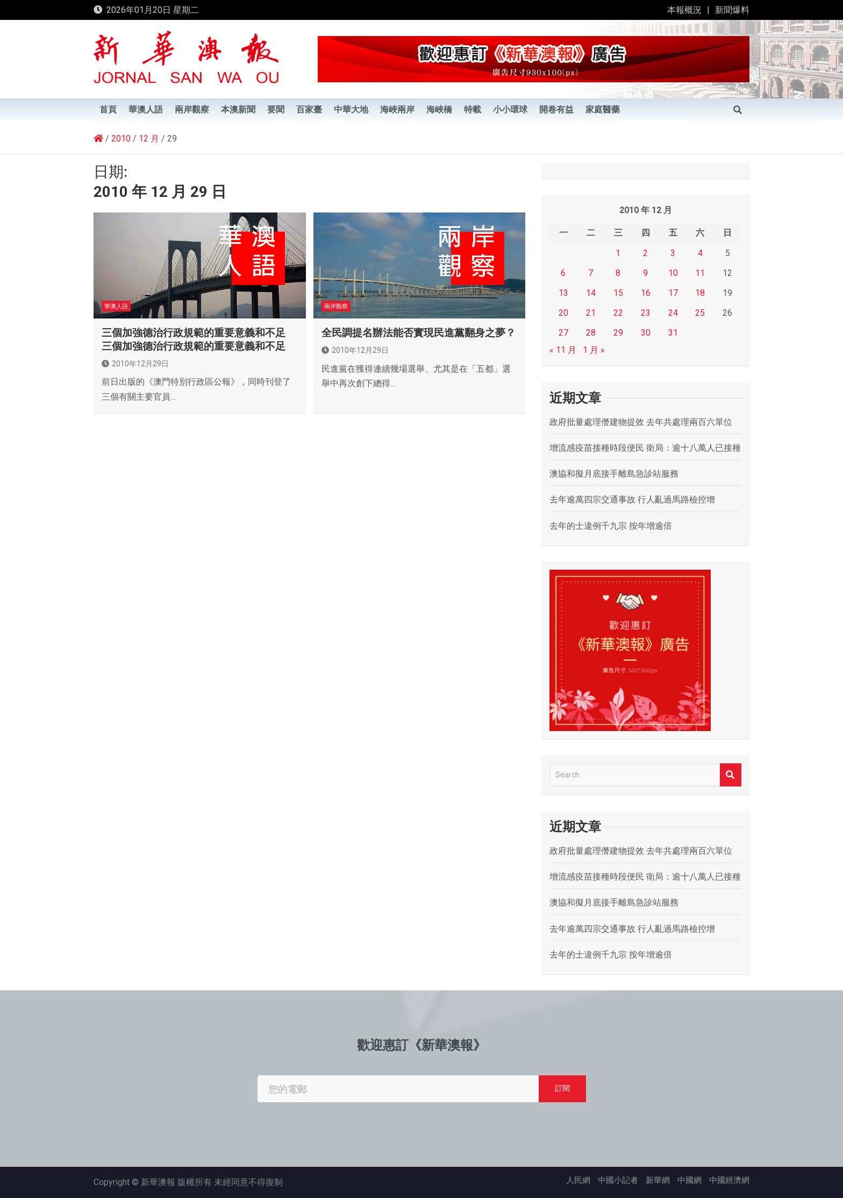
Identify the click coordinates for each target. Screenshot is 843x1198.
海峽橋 (439, 110)
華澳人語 (145, 110)
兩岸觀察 (192, 110)
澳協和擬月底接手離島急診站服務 (613, 474)
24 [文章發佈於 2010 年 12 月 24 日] (673, 313)
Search (730, 774)
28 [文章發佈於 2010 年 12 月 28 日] (591, 333)
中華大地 (351, 110)
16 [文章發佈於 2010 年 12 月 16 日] (646, 293)
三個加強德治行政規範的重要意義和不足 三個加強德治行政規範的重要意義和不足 (193, 339)
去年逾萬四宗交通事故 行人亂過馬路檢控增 (632, 499)
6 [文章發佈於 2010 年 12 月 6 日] (563, 273)
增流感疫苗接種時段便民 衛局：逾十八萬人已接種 (645, 448)
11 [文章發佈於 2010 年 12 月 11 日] (700, 273)
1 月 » (594, 350)
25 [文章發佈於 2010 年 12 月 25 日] (700, 313)
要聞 (275, 110)
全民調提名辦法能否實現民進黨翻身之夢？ (419, 333)
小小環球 (510, 110)
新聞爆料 (732, 10)
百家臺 (309, 110)
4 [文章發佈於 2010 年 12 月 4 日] (700, 253)
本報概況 (684, 10)
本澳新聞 (238, 110)
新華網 (658, 1180)
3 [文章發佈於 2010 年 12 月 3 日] (672, 253)
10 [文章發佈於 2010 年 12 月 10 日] (673, 273)
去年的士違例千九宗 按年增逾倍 (610, 526)
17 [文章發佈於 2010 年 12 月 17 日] (673, 293)
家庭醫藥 (602, 110)
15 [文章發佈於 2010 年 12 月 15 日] (618, 293)
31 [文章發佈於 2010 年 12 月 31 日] (673, 333)
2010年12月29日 (135, 363)
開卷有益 (556, 110)
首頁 (108, 110)
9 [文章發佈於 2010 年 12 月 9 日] (645, 273)
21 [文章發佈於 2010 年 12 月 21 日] (591, 313)
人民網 (578, 1180)
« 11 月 (562, 350)
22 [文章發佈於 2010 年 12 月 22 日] (618, 313)
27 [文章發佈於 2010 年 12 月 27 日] (563, 333)
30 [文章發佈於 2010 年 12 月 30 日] (646, 333)
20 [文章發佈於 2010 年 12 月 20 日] (563, 313)
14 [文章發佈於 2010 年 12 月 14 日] (591, 293)
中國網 (689, 1180)
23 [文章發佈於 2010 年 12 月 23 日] (646, 313)
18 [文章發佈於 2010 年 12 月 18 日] (700, 293)
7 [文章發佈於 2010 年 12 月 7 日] (590, 273)
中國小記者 (618, 1180)
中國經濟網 (729, 1180)
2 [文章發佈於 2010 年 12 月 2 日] (645, 253)
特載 (472, 110)
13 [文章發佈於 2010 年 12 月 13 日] (563, 293)
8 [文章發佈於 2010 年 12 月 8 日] (618, 273)
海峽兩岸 (397, 110)
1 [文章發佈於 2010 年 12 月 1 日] (618, 253)
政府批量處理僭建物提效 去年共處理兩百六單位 (640, 422)
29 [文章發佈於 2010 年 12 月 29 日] (618, 333)
